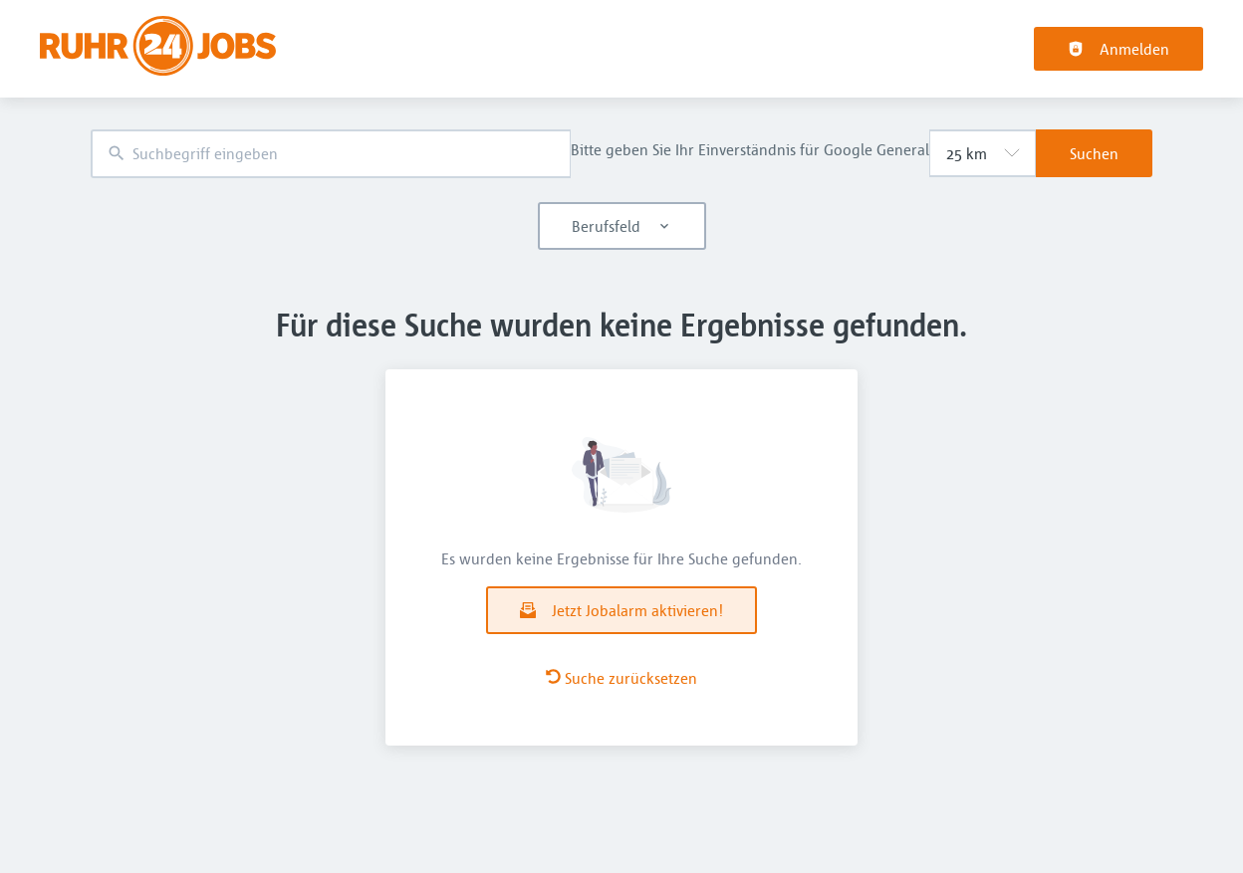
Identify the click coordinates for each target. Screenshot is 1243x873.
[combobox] (331, 153)
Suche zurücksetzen (621, 678)
